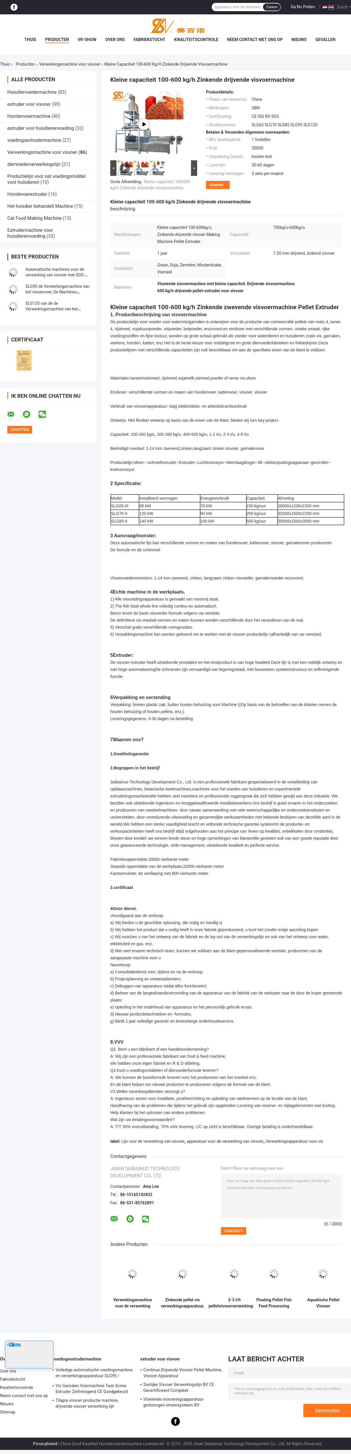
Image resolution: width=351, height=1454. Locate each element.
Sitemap (7, 1412)
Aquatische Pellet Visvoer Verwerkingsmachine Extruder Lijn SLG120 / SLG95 (323, 1303)
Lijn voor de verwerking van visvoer (153, 1141)
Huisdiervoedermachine (32, 92)
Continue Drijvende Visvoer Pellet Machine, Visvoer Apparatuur (182, 1373)
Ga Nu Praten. (303, 6)
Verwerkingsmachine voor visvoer (69, 64)
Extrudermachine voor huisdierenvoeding (30, 233)
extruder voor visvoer (29, 104)
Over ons (115, 39)
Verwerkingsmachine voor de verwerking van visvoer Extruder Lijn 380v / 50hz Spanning (132, 1303)
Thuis (30, 39)
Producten (57, 39)
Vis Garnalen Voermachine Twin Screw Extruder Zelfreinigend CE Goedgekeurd (92, 1388)
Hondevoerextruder (27, 194)
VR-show (87, 39)
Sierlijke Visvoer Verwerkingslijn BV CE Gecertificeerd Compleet (178, 1387)
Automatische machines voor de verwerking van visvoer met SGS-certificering (55, 275)
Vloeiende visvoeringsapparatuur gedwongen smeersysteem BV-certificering (173, 1403)
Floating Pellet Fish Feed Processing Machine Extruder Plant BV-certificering (274, 1303)
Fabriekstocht (150, 39)
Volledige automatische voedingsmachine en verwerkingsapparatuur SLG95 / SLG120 (94, 1374)
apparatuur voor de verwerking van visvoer (225, 1141)
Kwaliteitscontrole (196, 39)
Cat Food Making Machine (34, 218)
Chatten (216, 185)
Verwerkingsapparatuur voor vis (294, 1141)
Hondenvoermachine (29, 116)
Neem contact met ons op (255, 39)
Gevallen (325, 39)
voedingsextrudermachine (34, 140)
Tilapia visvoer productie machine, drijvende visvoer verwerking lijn (87, 1403)
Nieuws (299, 39)
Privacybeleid (45, 1443)
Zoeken (272, 7)
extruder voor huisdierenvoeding (40, 128)
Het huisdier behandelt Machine (40, 206)
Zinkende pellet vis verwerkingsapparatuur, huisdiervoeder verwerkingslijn (182, 1303)
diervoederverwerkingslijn (33, 164)
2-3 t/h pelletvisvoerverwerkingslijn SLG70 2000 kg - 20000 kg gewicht (234, 1303)
